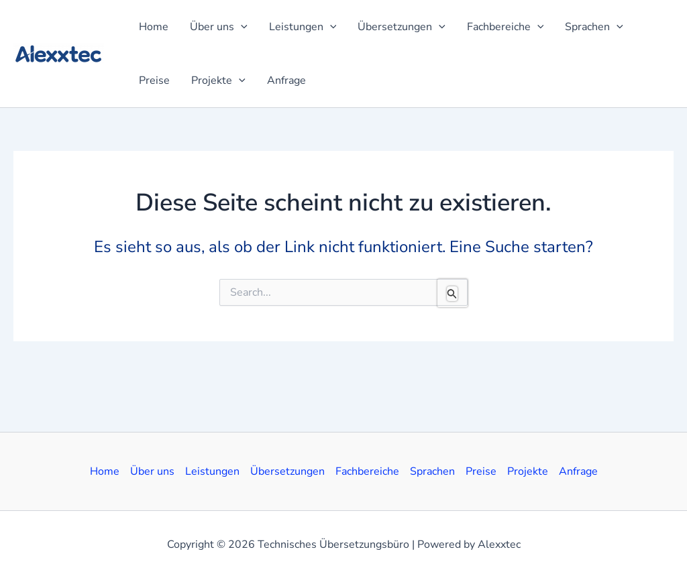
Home (104, 471)
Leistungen (212, 471)
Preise (481, 471)
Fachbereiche (367, 471)
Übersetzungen (287, 471)
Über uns (152, 471)
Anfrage (578, 471)
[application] (241, 27)
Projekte (527, 471)
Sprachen (432, 471)
